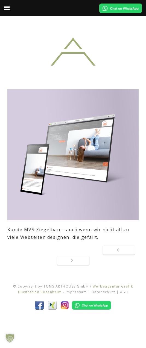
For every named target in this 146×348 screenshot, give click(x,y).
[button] (10, 338)
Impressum (76, 292)
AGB (124, 292)
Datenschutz (103, 292)
